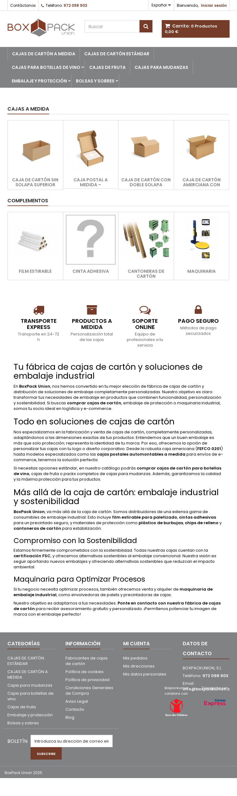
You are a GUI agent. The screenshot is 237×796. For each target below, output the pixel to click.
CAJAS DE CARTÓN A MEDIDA (43, 54)
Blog (69, 717)
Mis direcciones (139, 666)
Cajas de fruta (107, 67)
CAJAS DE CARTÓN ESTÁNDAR (116, 54)
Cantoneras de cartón (146, 274)
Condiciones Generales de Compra (89, 690)
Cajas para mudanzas (161, 67)
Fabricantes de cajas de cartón (86, 661)
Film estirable (35, 271)
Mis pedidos (135, 658)
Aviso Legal (76, 701)
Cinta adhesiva (91, 271)
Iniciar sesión (214, 5)
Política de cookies (84, 672)
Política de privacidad (87, 680)
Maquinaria (201, 271)
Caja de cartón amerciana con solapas (201, 184)
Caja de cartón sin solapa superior (35, 182)
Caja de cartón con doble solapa (146, 182)
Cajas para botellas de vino (46, 67)
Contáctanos (23, 5)
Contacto (74, 709)
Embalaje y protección (39, 81)
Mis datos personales (144, 674)
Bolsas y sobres (95, 81)
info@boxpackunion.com (210, 689)
